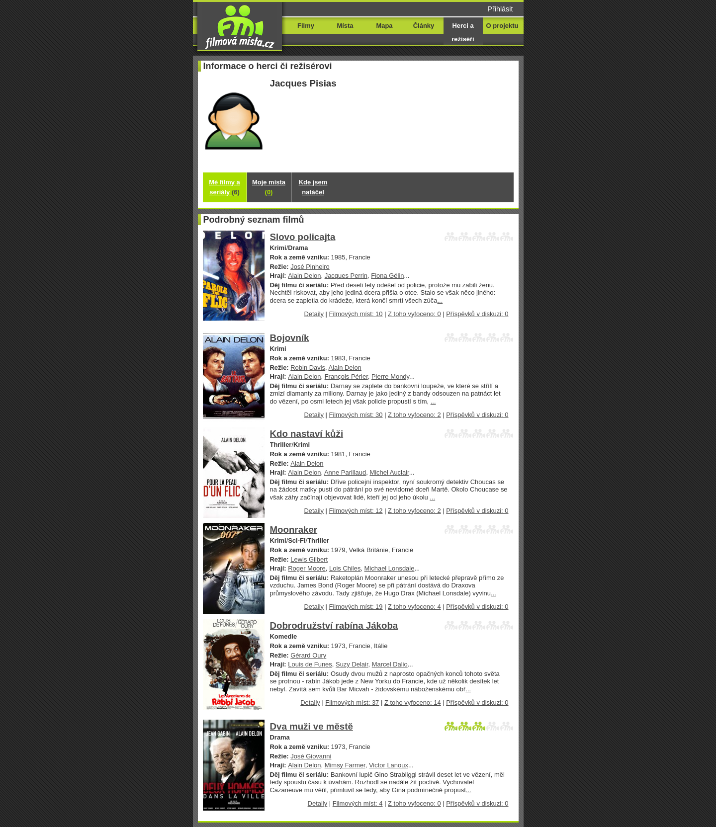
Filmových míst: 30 (356, 414)
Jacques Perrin (346, 275)
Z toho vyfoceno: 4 (414, 606)
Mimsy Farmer (345, 765)
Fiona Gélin (387, 275)
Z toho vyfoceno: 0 (414, 314)
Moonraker (294, 529)
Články (423, 25)
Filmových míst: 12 (356, 510)
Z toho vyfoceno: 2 (414, 414)
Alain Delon (304, 275)
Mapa (384, 25)
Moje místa (268, 187)
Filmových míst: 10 (356, 314)
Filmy (305, 25)
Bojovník (289, 337)
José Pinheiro (309, 266)
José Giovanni (310, 756)
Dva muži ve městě (311, 726)
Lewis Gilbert (309, 559)
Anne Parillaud (345, 472)
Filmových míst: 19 (356, 606)
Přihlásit (500, 9)
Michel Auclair (389, 472)
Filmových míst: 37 (352, 702)
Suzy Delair (352, 664)
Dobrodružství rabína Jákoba (334, 625)
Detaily (314, 314)
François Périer (346, 376)
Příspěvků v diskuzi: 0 (477, 314)
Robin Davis (307, 367)
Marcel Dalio (390, 664)
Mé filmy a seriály (224, 187)
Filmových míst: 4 (358, 803)
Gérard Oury (308, 655)
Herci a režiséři (462, 32)
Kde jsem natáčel (313, 187)
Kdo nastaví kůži (307, 433)
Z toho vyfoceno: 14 (412, 702)
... (440, 300)
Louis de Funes (310, 664)
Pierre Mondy (390, 376)
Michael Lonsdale (389, 568)
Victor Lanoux (388, 765)
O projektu (502, 25)
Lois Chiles (344, 568)
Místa (345, 25)
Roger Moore (307, 568)
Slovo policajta (303, 237)
